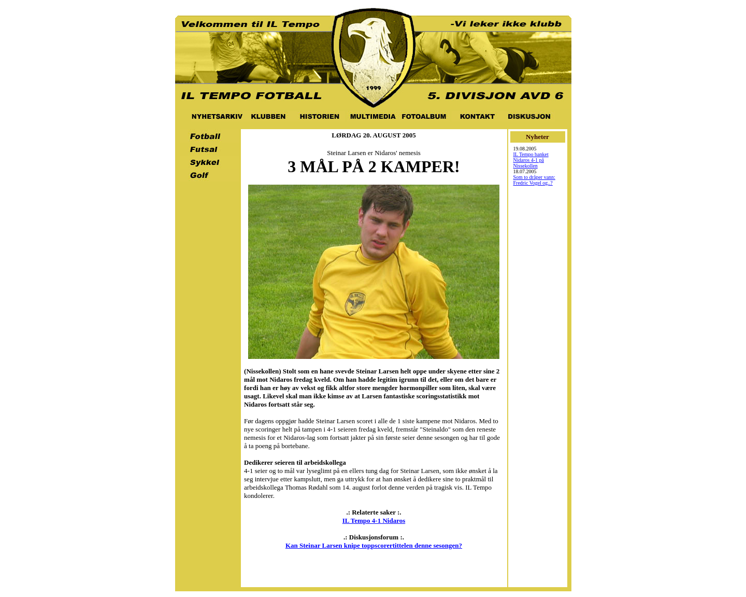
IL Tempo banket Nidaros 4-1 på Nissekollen (531, 160)
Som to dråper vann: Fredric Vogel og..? (534, 180)
